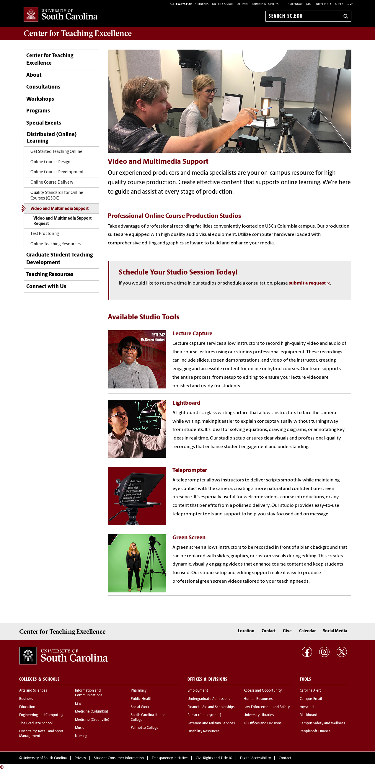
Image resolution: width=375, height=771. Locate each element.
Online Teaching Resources (55, 244)
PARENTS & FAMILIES (265, 4)
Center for (78, 33)
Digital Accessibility (255, 758)
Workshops (40, 99)
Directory (323, 4)
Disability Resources (203, 731)
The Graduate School (36, 723)
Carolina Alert (310, 690)
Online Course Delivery (52, 182)
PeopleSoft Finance (315, 731)
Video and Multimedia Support (59, 209)
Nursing (81, 736)
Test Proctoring (44, 234)
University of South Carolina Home (60, 15)
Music (79, 728)
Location (246, 631)
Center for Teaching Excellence (49, 59)
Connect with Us (46, 287)
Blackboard (308, 715)
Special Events (43, 123)
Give (350, 4)
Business (26, 699)
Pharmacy (138, 690)
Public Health (141, 699)
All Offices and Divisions (262, 723)
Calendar (295, 4)
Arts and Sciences (33, 690)
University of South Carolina (45, 758)
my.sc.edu (308, 707)
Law (78, 703)
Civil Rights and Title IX (214, 758)
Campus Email (311, 699)
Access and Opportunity (263, 690)
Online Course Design (50, 162)
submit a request (307, 283)
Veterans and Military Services (211, 723)
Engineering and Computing (41, 715)
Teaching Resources (49, 274)
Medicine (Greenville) (92, 720)
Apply (339, 4)
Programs (38, 111)
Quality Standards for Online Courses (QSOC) (56, 195)
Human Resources (258, 699)
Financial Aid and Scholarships (210, 707)
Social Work (140, 707)
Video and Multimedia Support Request (62, 221)
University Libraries (259, 715)
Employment (197, 690)
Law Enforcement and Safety (267, 707)
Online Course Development (57, 172)
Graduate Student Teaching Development (59, 258)
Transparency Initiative (170, 758)
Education (27, 707)
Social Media (335, 631)
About (34, 75)
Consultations (43, 87)
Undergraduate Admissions (208, 699)
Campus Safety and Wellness (322, 723)
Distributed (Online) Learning (52, 138)
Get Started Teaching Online (56, 152)
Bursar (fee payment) (204, 715)
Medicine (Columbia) (91, 711)
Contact (268, 631)
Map (309, 4)
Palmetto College (145, 728)
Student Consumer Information (119, 758)
